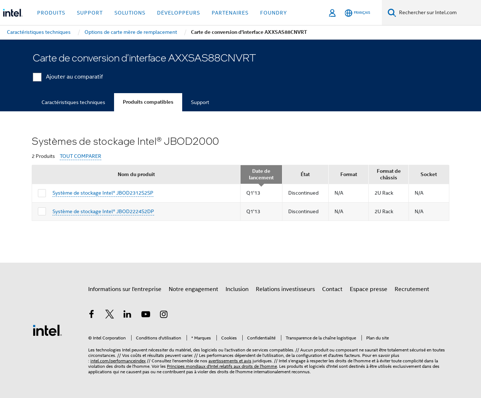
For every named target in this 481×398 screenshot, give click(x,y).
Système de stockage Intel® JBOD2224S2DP (103, 211)
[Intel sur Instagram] (163, 315)
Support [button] (90, 12)
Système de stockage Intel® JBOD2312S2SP (102, 193)
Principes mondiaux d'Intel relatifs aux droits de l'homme (222, 366)
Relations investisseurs (285, 289)
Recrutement (412, 289)
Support (200, 102)
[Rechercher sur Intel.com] (438, 13)
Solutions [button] (129, 12)
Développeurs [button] (178, 12)
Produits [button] (51, 12)
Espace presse (368, 289)
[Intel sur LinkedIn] (127, 315)
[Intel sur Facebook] (91, 315)
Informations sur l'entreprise (124, 289)
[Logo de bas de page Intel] (47, 330)
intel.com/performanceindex (118, 360)
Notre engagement (193, 289)
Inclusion (237, 289)
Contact (332, 289)
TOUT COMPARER (80, 156)
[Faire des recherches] (392, 12)
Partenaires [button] (230, 12)
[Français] (357, 12)
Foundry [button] (273, 12)
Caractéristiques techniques (73, 102)
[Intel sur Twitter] (109, 315)
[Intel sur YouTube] (146, 315)
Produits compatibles (148, 102)
